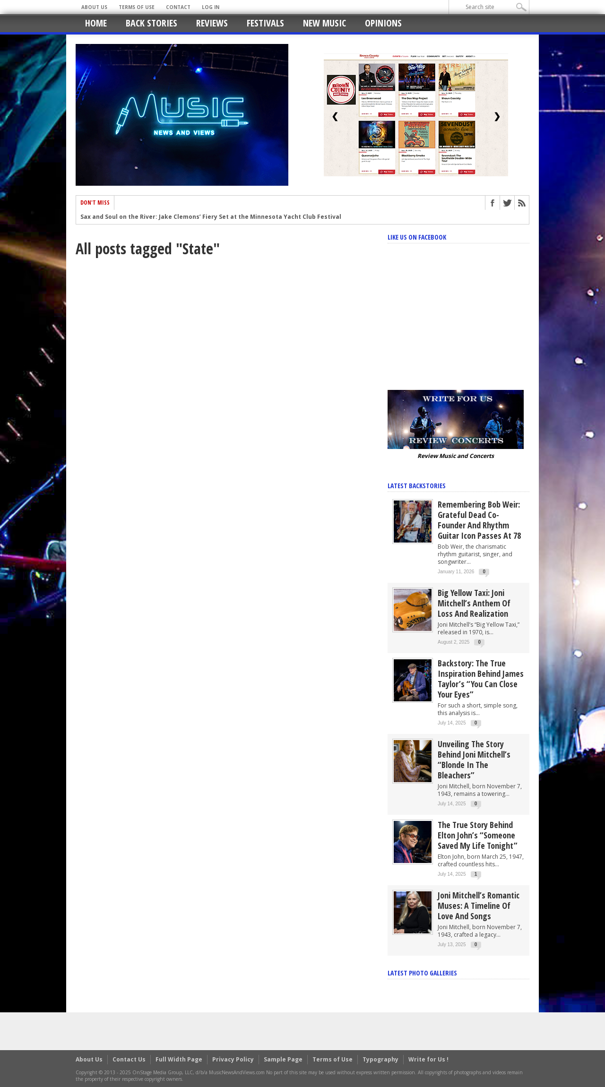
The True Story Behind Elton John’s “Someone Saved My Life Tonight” (478, 835)
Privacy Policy (233, 1059)
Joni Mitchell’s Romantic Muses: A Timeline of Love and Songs (478, 905)
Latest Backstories (417, 485)
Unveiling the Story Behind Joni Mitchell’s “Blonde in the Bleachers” (474, 759)
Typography (380, 1059)
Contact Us (129, 1059)
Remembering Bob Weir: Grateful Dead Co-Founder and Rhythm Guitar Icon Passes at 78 (479, 520)
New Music (324, 23)
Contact (178, 7)
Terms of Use (137, 7)
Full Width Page (179, 1059)
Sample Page (283, 1059)
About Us (94, 7)
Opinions (383, 23)
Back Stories (151, 23)
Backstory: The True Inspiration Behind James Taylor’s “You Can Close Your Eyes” (481, 678)
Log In (210, 7)
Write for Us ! (428, 1059)
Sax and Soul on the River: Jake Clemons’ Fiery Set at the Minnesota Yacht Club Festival (210, 217)
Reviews (212, 23)
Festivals (265, 23)
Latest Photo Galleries (422, 972)
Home (96, 23)
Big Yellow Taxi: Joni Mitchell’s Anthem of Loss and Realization (474, 603)
